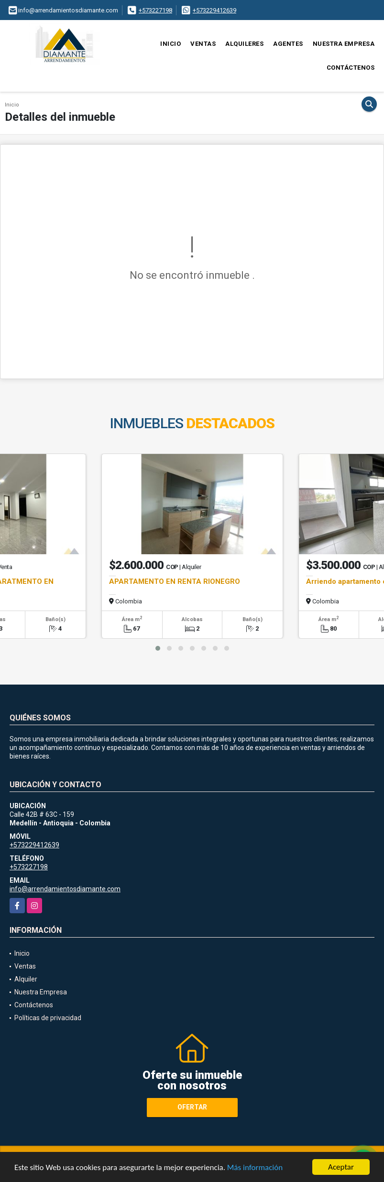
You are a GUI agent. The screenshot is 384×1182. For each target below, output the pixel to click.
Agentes (288, 43)
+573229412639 (214, 10)
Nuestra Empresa (344, 43)
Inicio (170, 43)
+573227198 (155, 10)
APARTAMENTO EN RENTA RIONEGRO (174, 581)
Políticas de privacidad (47, 1018)
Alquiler (25, 979)
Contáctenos (351, 67)
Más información (255, 1168)
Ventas (203, 43)
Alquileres (244, 43)
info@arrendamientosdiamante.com (65, 889)
